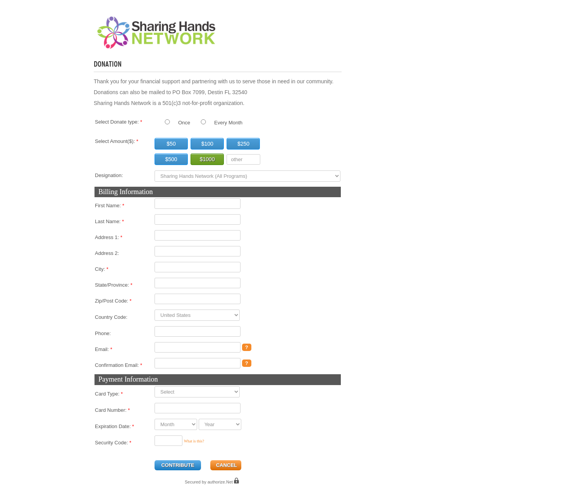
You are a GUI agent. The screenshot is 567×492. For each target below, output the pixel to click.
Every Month (228, 123)
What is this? (194, 441)
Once (184, 123)
